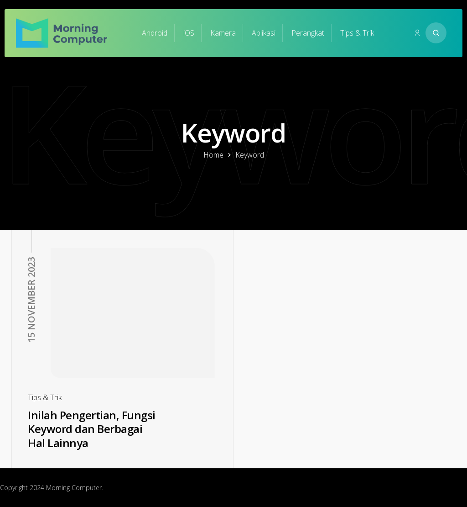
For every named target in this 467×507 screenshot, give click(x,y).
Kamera (223, 33)
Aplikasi (263, 33)
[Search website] (435, 32)
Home (213, 155)
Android (154, 33)
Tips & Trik (357, 33)
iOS (188, 33)
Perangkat (307, 33)
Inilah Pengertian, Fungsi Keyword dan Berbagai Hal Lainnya (92, 428)
